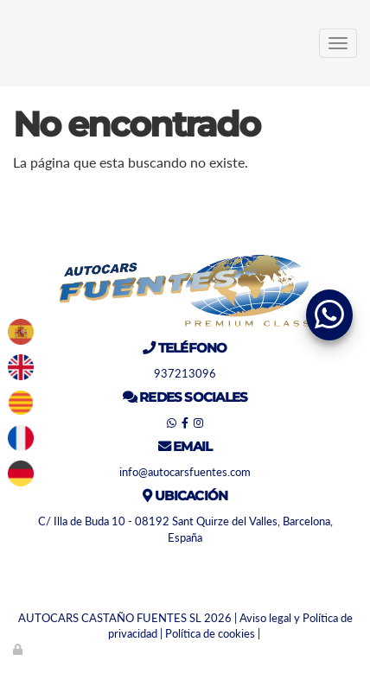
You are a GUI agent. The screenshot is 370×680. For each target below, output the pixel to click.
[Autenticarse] (19, 649)
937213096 (185, 373)
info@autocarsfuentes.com (185, 472)
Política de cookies (210, 633)
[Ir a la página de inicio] (8, 43)
